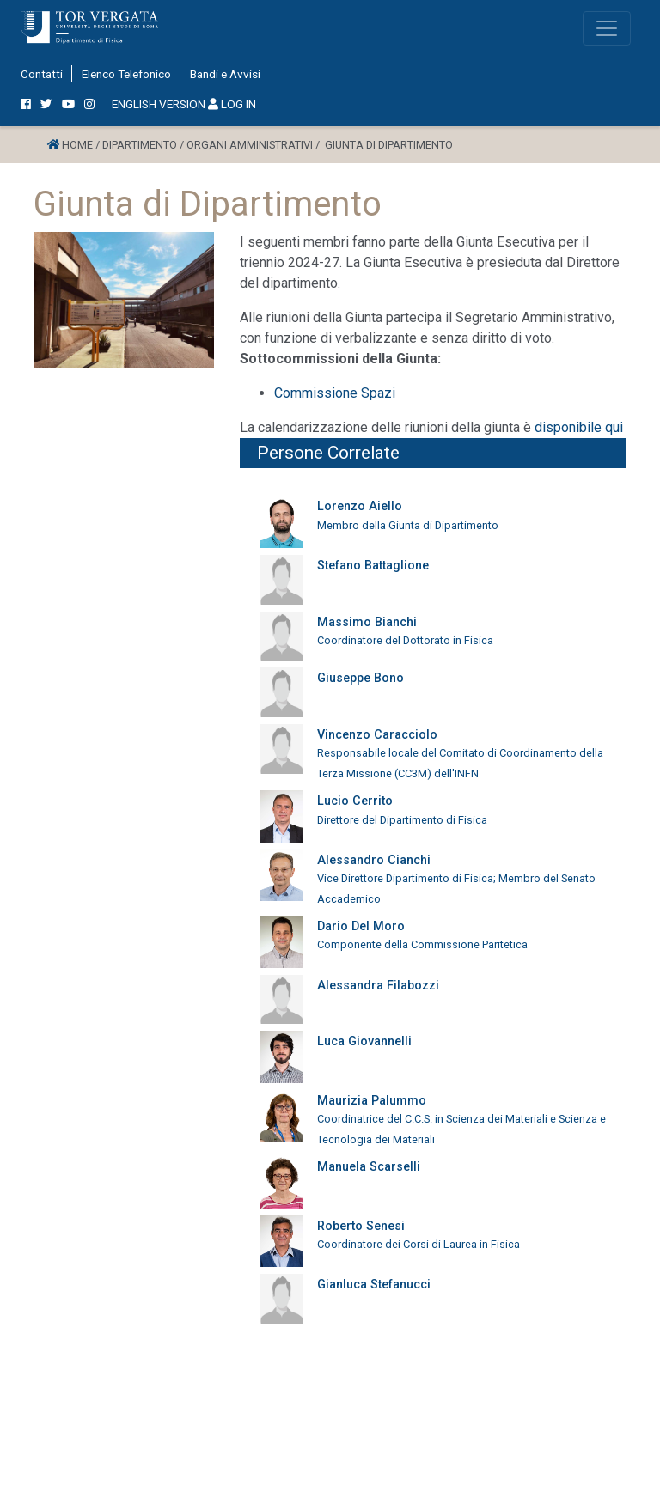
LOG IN (232, 104)
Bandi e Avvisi (225, 74)
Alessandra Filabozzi (378, 985)
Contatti (42, 74)
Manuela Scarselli (368, 1167)
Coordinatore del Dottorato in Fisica (405, 640)
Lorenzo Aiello (359, 506)
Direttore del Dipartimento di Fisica (402, 819)
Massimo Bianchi (367, 622)
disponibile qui (580, 427)
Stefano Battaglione (373, 565)
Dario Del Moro (361, 926)
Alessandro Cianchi (374, 860)
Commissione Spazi (334, 393)
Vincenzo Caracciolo (377, 735)
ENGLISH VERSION (158, 104)
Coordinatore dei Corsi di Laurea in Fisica (418, 1244)
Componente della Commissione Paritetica (422, 944)
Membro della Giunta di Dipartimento (407, 525)
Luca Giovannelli (364, 1041)
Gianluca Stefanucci (374, 1284)
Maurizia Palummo (371, 1100)
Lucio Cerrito (355, 801)
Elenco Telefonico (126, 74)
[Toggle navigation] (607, 28)
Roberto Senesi (361, 1226)
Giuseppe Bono (360, 678)
